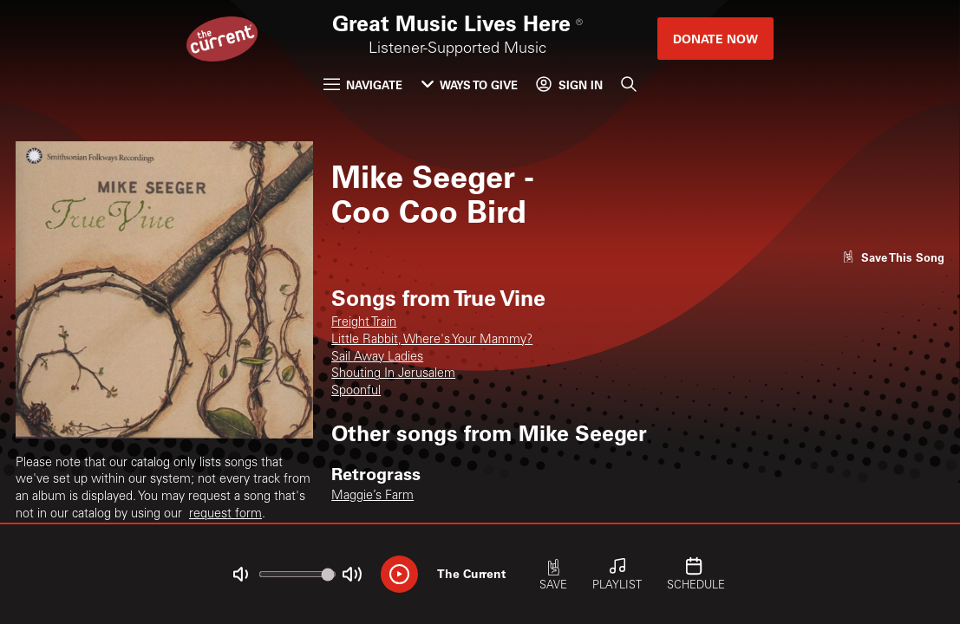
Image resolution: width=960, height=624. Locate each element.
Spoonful (356, 392)
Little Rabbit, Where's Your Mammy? (431, 341)
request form (225, 515)
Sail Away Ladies (377, 358)
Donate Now (715, 38)
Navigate (362, 84)
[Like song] (893, 257)
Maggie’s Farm (372, 497)
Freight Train (363, 323)
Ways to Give (469, 84)
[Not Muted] (240, 574)
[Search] (629, 84)
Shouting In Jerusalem (393, 374)
